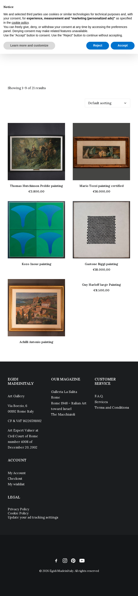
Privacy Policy (18, 509)
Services (101, 402)
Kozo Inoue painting (36, 264)
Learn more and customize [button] (29, 45)
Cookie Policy (18, 513)
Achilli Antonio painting (36, 342)
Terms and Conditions (112, 407)
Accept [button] (123, 45)
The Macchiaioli (63, 414)
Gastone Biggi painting (101, 264)
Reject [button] (97, 45)
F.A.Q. (99, 396)
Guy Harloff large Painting (101, 285)
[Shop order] (107, 103)
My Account (17, 473)
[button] (36, 151)
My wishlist (16, 484)
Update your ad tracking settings (33, 517)
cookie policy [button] (20, 22)
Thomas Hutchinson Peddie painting (36, 186)
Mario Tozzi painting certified (101, 186)
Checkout (15, 478)
